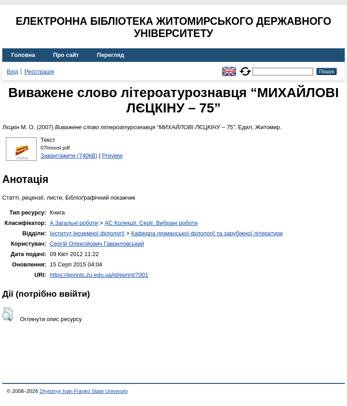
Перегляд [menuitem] (110, 54)
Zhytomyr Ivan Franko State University (84, 391)
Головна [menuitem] (23, 54)
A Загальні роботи (74, 222)
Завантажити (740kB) (69, 155)
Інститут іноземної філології (87, 233)
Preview (112, 155)
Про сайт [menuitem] (66, 54)
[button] (7, 314)
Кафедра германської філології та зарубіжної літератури (207, 233)
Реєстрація (39, 71)
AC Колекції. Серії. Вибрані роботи (151, 222)
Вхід (12, 71)
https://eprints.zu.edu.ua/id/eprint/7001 (99, 274)
